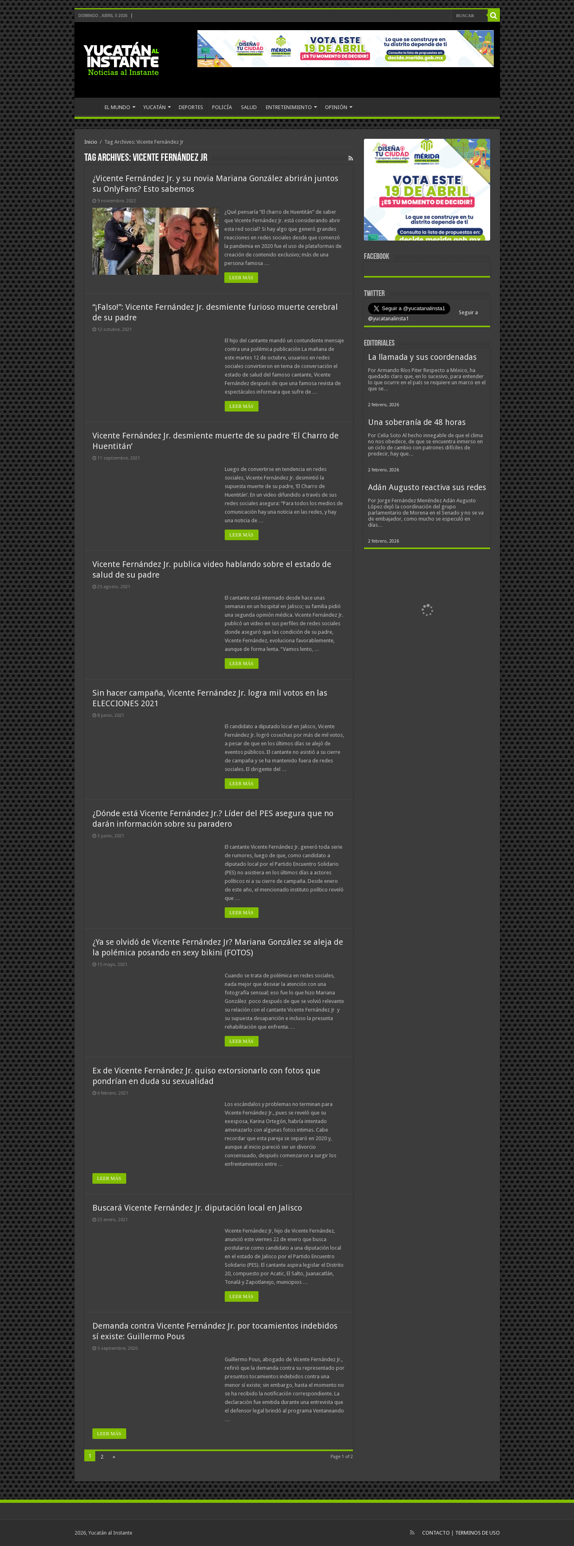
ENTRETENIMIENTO (289, 107)
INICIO (89, 106)
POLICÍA (222, 107)
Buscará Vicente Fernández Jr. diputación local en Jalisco (197, 1208)
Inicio (90, 142)
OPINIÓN (336, 107)
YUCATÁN (154, 107)
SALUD (249, 107)
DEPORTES (191, 107)
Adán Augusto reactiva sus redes (427, 487)
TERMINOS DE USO (477, 1533)
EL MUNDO (117, 107)
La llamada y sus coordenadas (422, 357)
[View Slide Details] (427, 191)
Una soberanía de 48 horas (417, 422)
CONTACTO (436, 1533)
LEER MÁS (242, 277)
